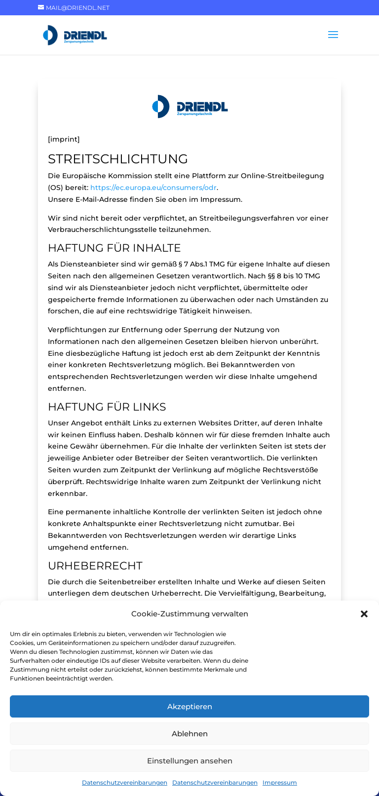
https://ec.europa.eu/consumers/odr (153, 187)
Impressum (280, 782)
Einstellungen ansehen (189, 760)
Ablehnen (190, 733)
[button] (364, 614)
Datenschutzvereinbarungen (124, 782)
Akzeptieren (189, 706)
